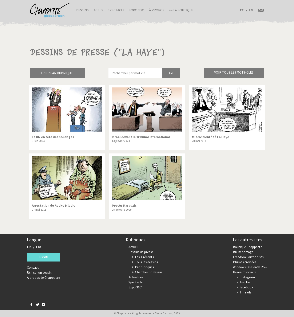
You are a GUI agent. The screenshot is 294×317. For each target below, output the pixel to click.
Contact (33, 267)
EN (251, 10)
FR (242, 10)
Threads (245, 292)
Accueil (133, 247)
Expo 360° (136, 10)
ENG (39, 247)
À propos (156, 10)
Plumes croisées (244, 262)
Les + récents (144, 257)
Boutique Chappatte (247, 247)
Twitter (244, 282)
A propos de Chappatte (43, 277)
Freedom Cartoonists (248, 257)
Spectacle (116, 10)
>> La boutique (181, 10)
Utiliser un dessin (39, 272)
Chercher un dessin (148, 272)
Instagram (247, 277)
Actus (98, 10)
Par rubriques (144, 267)
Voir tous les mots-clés (234, 72)
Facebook (246, 287)
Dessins (82, 10)
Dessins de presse (141, 252)
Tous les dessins (146, 262)
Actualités (135, 277)
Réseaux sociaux (244, 272)
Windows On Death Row (250, 267)
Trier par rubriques (57, 73)
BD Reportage (243, 252)
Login (43, 257)
